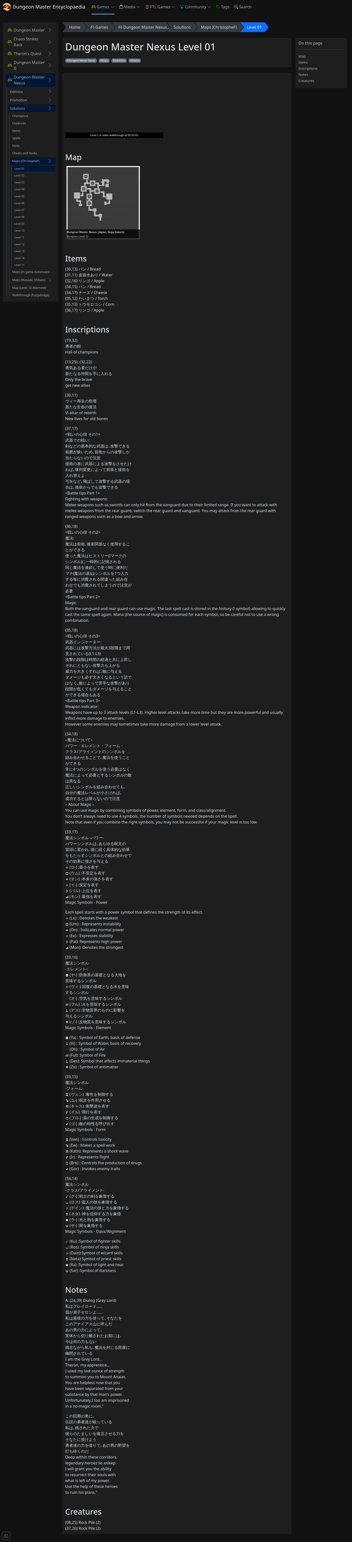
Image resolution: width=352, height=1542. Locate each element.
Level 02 (19, 175)
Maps (105, 60)
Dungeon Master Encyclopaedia (44, 7)
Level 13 (19, 251)
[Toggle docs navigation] (6, 1536)
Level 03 (19, 182)
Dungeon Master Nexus (26, 80)
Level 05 (19, 196)
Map (302, 56)
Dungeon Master (26, 30)
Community (193, 7)
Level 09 (19, 223)
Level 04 (19, 189)
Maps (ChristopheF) (26, 161)
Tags (222, 7)
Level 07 (19, 210)
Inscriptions (307, 68)
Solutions (17, 108)
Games (100, 7)
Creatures (19, 123)
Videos (135, 60)
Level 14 (19, 258)
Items (16, 131)
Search (243, 7)
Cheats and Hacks (24, 153)
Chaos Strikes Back (23, 41)
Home (74, 27)
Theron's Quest (24, 53)
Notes (303, 74)
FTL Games (157, 7)
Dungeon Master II (26, 65)
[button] (113, 7)
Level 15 (19, 265)
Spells (16, 138)
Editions (16, 91)
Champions (20, 116)
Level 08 (19, 217)
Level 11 (19, 237)
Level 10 (19, 230)
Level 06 (19, 203)
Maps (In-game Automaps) (31, 272)
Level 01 (19, 168)
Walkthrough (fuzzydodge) (30, 295)
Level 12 (19, 244)
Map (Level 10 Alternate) (29, 288)
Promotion (18, 100)
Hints (16, 146)
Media (127, 7)
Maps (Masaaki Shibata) (28, 280)
